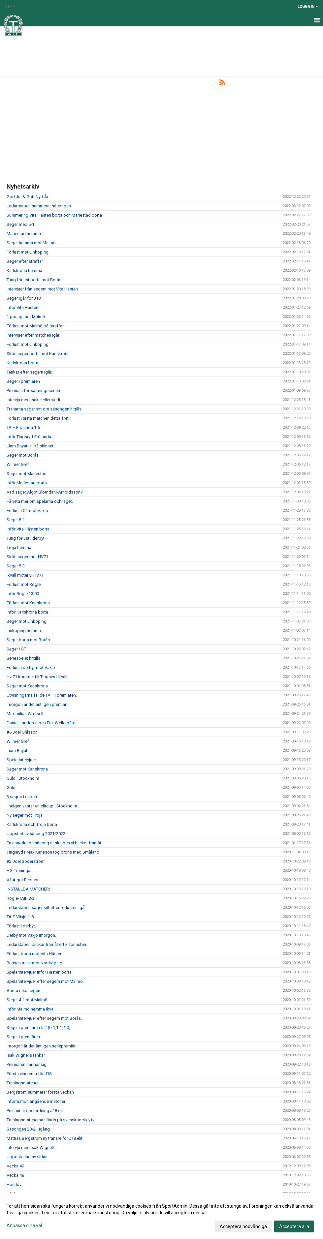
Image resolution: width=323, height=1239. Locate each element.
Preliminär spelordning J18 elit (35, 1110)
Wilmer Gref (18, 464)
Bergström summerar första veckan (40, 1092)
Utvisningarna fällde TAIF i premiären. (42, 695)
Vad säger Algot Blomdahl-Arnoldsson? (45, 492)
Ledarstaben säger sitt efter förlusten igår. (46, 907)
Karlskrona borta (22, 362)
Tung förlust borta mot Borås (34, 279)
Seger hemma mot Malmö (31, 242)
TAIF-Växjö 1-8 (20, 916)
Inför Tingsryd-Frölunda (29, 436)
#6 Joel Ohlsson (22, 732)
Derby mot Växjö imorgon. (31, 935)
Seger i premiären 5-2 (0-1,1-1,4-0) (39, 1027)
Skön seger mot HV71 (27, 556)
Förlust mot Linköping (27, 252)
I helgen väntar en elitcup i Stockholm (42, 805)
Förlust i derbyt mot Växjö (31, 667)
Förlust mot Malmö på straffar (35, 325)
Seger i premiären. (24, 1036)
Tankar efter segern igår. (29, 372)
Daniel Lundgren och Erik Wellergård (41, 722)
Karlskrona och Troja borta (32, 824)
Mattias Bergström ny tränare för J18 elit (44, 1138)
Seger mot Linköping (27, 621)
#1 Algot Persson (23, 879)
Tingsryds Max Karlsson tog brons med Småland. (53, 852)
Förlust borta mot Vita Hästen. (35, 953)
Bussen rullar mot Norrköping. (35, 962)
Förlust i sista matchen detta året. (38, 418)
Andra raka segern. (25, 990)
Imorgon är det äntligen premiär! (37, 704)
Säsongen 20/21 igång (28, 1129)
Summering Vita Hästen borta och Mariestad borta (54, 215)
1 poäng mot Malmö (26, 316)
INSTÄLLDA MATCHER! (28, 889)
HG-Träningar (19, 870)
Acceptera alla (294, 1226)
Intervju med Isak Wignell (30, 1147)
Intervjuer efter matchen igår (33, 335)
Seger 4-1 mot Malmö (27, 999)
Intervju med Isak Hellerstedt (33, 399)
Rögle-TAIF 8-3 (20, 898)
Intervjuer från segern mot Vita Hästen (42, 289)
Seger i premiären (23, 381)
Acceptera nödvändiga (243, 1226)
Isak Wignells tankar (26, 1055)
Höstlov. (14, 1184)
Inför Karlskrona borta (27, 612)
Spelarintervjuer (21, 759)
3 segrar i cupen (22, 796)
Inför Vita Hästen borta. (28, 529)
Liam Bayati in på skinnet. (30, 445)
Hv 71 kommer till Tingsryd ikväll (37, 676)
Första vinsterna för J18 (29, 1073)
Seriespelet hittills (23, 658)
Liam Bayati (17, 750)
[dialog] (161, 1216)
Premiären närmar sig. (27, 1064)
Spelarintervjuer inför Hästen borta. (40, 972)
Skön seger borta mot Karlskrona (38, 353)
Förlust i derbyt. (21, 925)
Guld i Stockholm (23, 778)
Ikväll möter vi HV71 (25, 575)
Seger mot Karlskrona (27, 685)
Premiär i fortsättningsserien (33, 390)
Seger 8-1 (16, 519)
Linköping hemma (24, 630)
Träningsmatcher (23, 1082)
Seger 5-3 (16, 565)
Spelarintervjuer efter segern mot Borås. (44, 1018)
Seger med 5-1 (20, 224)
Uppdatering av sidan (27, 1156)
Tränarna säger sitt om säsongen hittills (44, 409)
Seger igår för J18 (24, 298)
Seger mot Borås (23, 455)
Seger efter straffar (25, 261)
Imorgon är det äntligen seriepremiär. (41, 1045)
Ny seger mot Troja (25, 815)
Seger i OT (16, 649)
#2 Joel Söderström (26, 861)
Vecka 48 (15, 1175)
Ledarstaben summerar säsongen (39, 205)
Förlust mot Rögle (24, 584)
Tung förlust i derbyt (26, 538)
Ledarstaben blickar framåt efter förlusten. (47, 944)
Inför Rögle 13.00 (23, 593)
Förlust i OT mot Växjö (27, 510)
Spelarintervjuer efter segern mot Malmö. (45, 981)
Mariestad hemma (24, 233)
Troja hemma (19, 547)
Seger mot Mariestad (27, 473)
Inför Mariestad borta (27, 482)
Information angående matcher (36, 1101)
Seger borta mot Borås (28, 639)
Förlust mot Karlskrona (28, 602)
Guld (11, 787)
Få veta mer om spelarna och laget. (40, 501)
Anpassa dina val (24, 1225)
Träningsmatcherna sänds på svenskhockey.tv (50, 1119)
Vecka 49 (15, 1165)
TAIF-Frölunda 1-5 (23, 427)
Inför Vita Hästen (22, 307)
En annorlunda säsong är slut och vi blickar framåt (54, 842)
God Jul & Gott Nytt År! (28, 196)
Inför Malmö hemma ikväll (31, 1009)
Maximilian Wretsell (25, 713)
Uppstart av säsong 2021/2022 (36, 833)
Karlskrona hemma (24, 270)
